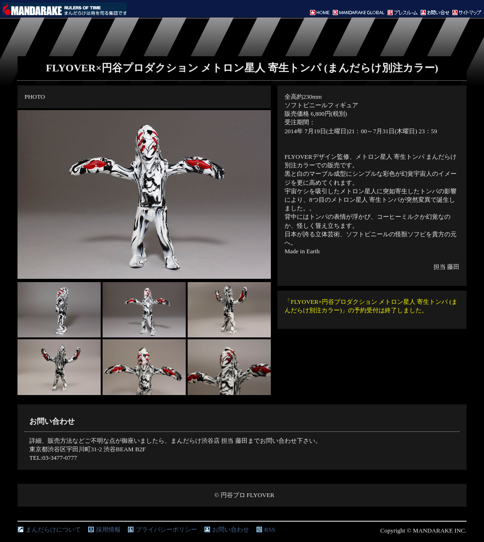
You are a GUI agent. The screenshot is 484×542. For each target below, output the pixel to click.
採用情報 (108, 529)
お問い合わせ (230, 529)
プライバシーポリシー (166, 529)
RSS (269, 529)
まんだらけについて (53, 529)
